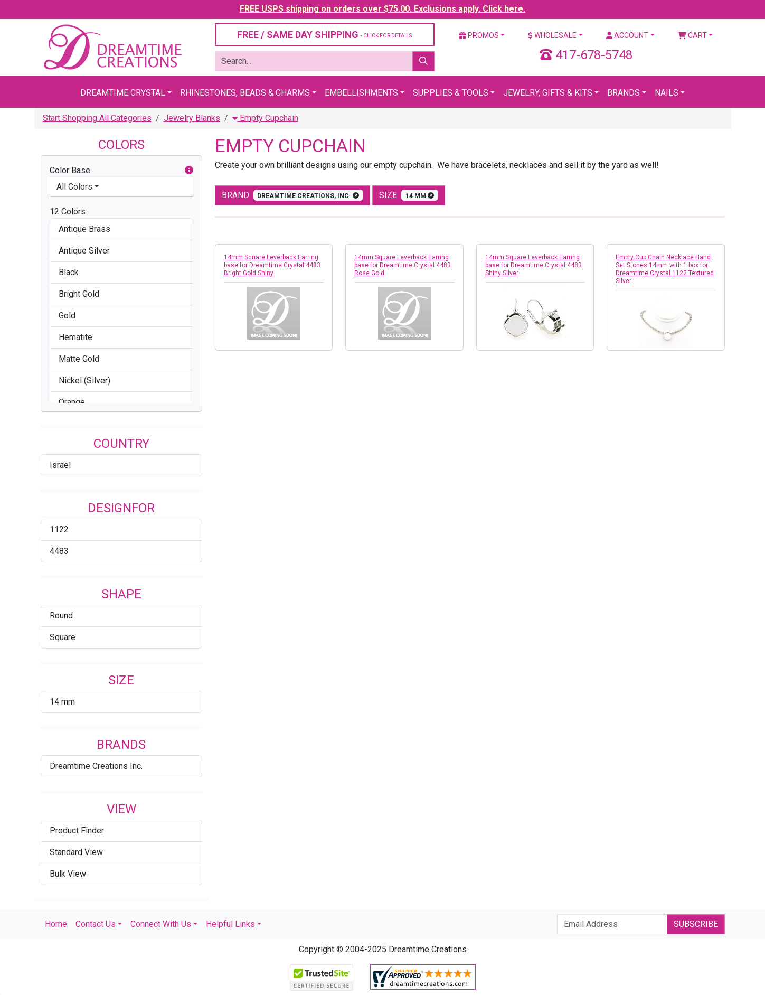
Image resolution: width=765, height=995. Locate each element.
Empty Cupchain (265, 118)
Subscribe (696, 924)
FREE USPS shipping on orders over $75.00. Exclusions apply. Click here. (382, 9)
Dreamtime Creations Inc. (96, 766)
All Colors (74, 187)
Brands (623, 93)
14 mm (62, 702)
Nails (666, 93)
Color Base (121, 170)
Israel (60, 465)
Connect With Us (160, 924)
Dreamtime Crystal (122, 93)
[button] (189, 170)
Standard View (76, 852)
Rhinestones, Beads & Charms (245, 93)
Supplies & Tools (450, 93)
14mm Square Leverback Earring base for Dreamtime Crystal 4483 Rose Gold (402, 265)
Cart (692, 35)
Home (56, 924)
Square (62, 637)
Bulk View (68, 874)
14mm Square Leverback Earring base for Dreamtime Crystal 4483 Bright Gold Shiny (272, 265)
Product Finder (77, 830)
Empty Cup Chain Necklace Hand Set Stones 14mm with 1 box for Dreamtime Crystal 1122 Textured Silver (665, 269)
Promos (479, 35)
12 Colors (68, 211)
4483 (59, 551)
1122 (59, 529)
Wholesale (552, 35)
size (408, 195)
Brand (293, 195)
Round (61, 616)
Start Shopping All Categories (97, 118)
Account (627, 35)
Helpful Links (230, 924)
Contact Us (95, 924)
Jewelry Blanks (192, 118)
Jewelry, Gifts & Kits (547, 93)
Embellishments (361, 93)
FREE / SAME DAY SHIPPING (324, 34)
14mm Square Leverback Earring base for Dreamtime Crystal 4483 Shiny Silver (533, 265)
